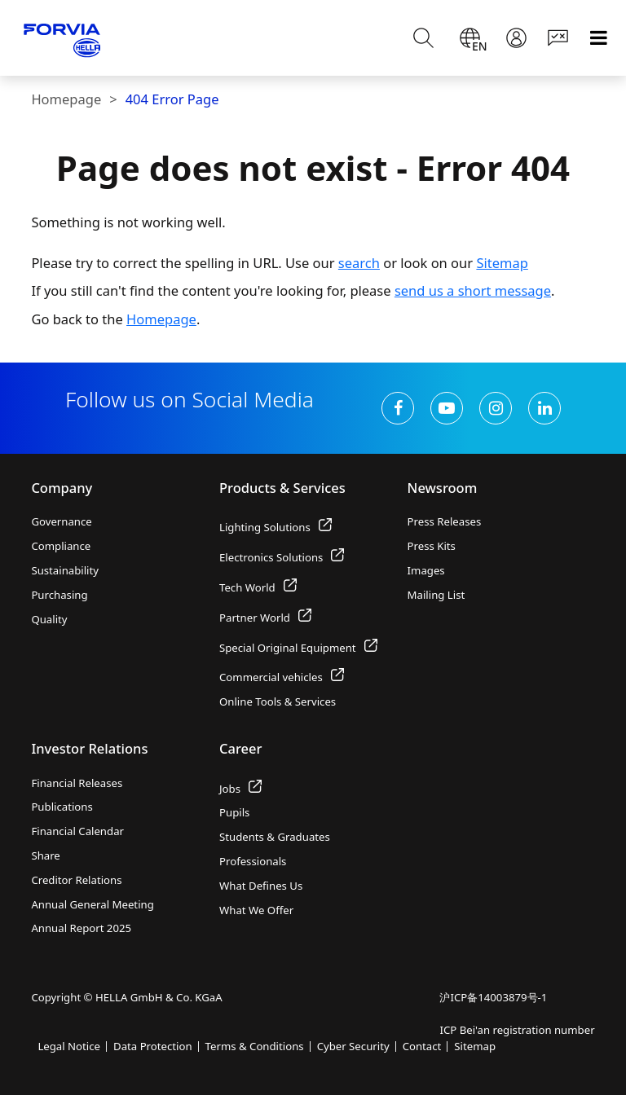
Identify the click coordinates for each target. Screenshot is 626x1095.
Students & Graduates (274, 836)
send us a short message (473, 290)
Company (61, 487)
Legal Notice (68, 1046)
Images (426, 570)
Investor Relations (89, 748)
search (359, 262)
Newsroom (443, 487)
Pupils (234, 812)
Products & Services (282, 487)
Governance (61, 521)
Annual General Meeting (92, 904)
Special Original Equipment (298, 647)
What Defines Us (260, 885)
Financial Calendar (77, 831)
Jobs (240, 788)
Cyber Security (353, 1046)
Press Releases (445, 521)
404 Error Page (172, 99)
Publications (61, 806)
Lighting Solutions (275, 527)
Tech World (258, 587)
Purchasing (59, 594)
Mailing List (436, 594)
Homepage (66, 99)
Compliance (60, 546)
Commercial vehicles (281, 677)
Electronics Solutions (281, 557)
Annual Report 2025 (81, 928)
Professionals (252, 861)
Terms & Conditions (254, 1046)
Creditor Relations (76, 880)
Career (240, 748)
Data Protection (152, 1046)
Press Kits (432, 546)
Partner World (265, 617)
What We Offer (256, 910)
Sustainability (65, 570)
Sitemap (501, 262)
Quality (49, 619)
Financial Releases (76, 783)
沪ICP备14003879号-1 (493, 997)
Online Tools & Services (277, 701)
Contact (422, 1046)
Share (45, 855)
